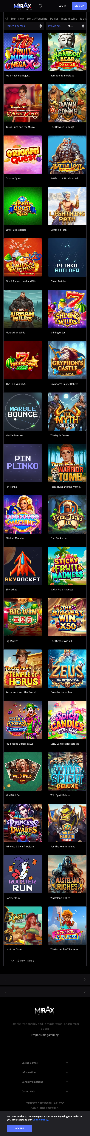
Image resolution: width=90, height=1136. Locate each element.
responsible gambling (45, 1035)
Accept (19, 1128)
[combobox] (45, 18)
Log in (62, 6)
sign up (79, 6)
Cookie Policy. (40, 1120)
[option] (7, 18)
